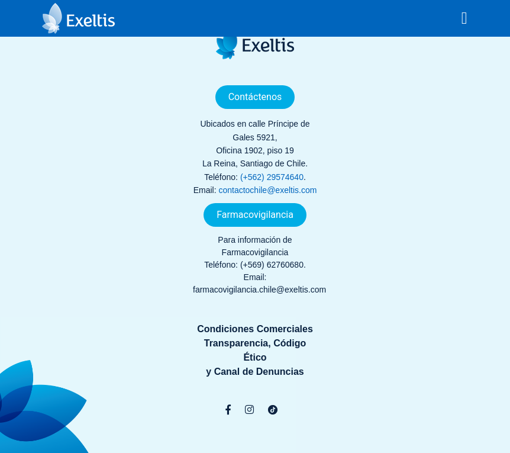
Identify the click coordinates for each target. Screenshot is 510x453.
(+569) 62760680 (272, 264)
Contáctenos (255, 96)
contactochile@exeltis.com (267, 190)
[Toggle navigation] (464, 18)
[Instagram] (249, 410)
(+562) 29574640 (272, 177)
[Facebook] (228, 410)
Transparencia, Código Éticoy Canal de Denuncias (255, 357)
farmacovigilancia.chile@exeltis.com (259, 289)
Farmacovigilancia (255, 214)
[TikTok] (272, 410)
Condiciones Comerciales (255, 329)
